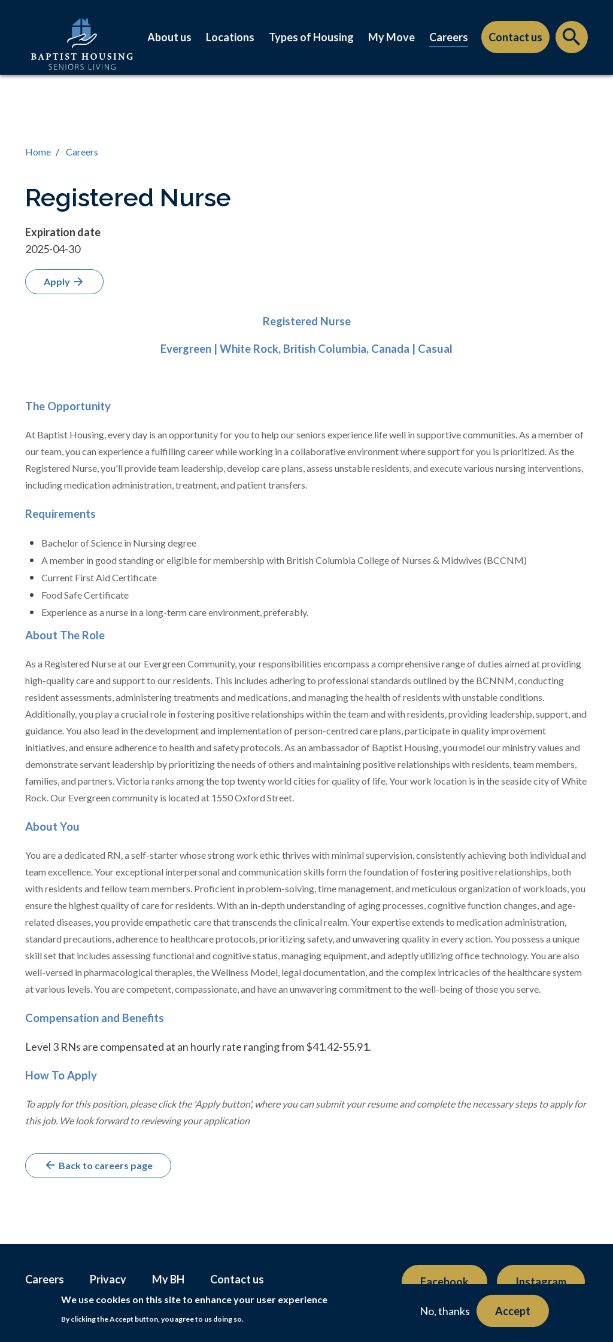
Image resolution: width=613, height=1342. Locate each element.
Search (572, 40)
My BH (168, 1279)
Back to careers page (98, 1165)
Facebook (444, 1281)
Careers (448, 37)
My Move (391, 37)
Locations (230, 37)
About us (169, 37)
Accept (512, 1310)
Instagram (540, 1281)
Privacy (108, 1279)
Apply (64, 281)
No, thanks (445, 1310)
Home (38, 151)
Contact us (515, 37)
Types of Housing (311, 37)
